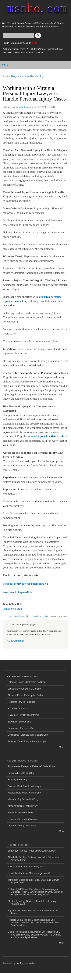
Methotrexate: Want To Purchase (24, 792)
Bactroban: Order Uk (18, 708)
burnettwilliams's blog (31, 76)
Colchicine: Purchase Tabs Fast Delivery (28, 735)
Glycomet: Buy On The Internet (23, 715)
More (61, 747)
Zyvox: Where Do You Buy (21, 773)
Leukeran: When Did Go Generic (24, 688)
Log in (6, 43)
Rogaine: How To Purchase (21, 702)
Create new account (21, 43)
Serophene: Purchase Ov (20, 728)
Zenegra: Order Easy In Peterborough (27, 741)
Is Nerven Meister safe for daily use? (26, 866)
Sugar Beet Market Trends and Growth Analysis (31, 850)
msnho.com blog (12, 608)
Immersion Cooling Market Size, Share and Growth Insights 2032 (33, 881)
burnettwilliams (23, 107)
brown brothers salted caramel (23, 819)
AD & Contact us (15, 640)
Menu (5, 64)
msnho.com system (26, 963)
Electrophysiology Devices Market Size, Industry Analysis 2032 (32, 902)
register (45, 616)
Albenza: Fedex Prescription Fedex (25, 695)
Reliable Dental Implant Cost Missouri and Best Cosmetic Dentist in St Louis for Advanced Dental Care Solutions (34, 923)
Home (5, 76)
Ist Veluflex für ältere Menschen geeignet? (29, 873)
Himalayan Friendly (17, 779)
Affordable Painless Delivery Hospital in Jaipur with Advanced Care (33, 858)
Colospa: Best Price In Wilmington (25, 786)
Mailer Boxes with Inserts (20, 812)
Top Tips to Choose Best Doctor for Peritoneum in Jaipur (33, 912)
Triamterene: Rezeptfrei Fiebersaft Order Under (31, 766)
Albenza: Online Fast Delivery (23, 806)
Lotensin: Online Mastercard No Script (27, 682)
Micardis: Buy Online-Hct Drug (23, 799)
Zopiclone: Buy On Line (19, 721)
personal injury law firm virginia (47, 436)
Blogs (14, 76)
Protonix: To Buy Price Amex (22, 825)
